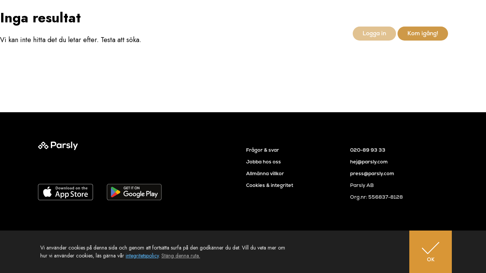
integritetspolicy (142, 255)
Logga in (374, 33)
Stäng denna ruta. (180, 255)
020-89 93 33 (367, 150)
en (444, 13)
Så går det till (248, 33)
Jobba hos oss (263, 161)
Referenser (289, 33)
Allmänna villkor (265, 173)
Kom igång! (422, 33)
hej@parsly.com (369, 161)
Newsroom (328, 33)
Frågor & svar (262, 150)
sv (432, 13)
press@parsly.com (372, 173)
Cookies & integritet (269, 185)
